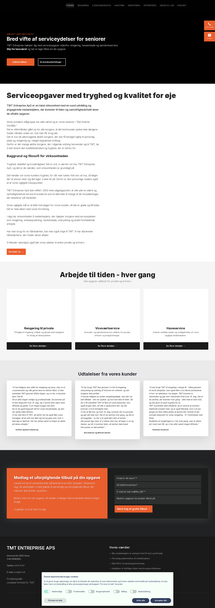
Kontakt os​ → (16, 251)
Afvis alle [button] (140, 600)
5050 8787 (20, 565)
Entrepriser (150, 5)
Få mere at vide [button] (55, 600)
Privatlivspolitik (14, 579)
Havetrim (119, 5)
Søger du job (167, 5)
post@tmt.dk (19, 572)
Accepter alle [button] (161, 600)
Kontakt (181, 5)
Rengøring (83, 5)
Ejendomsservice (101, 5)
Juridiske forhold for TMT (21, 582)
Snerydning (134, 5)
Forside (70, 5)
